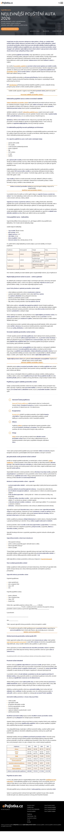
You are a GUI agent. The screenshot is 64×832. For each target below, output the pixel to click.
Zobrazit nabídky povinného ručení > (32, 362)
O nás (28, 820)
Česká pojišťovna (16, 760)
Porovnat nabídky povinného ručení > (32, 94)
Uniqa (14, 436)
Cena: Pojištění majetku (49, 811)
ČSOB (16, 756)
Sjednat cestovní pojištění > (32, 632)
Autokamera (13, 85)
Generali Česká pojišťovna (16, 758)
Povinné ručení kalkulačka (33, 809)
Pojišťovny (29, 814)
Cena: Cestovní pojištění (50, 809)
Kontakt (29, 822)
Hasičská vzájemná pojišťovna (16, 763)
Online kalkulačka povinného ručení (17, 102)
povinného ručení (12, 71)
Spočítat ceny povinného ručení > (32, 190)
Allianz (20, 425)
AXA (16, 753)
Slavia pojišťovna (16, 768)
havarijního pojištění (20, 66)
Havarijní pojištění (31, 811)
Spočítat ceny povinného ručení (10, 29)
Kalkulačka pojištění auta (30, 112)
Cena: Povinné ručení (49, 805)
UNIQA (16, 752)
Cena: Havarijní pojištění (50, 807)
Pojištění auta (30, 807)
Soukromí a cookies (31, 818)
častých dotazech (46, 559)
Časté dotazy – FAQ (31, 816)
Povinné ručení (30, 805)
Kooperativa (16, 765)
